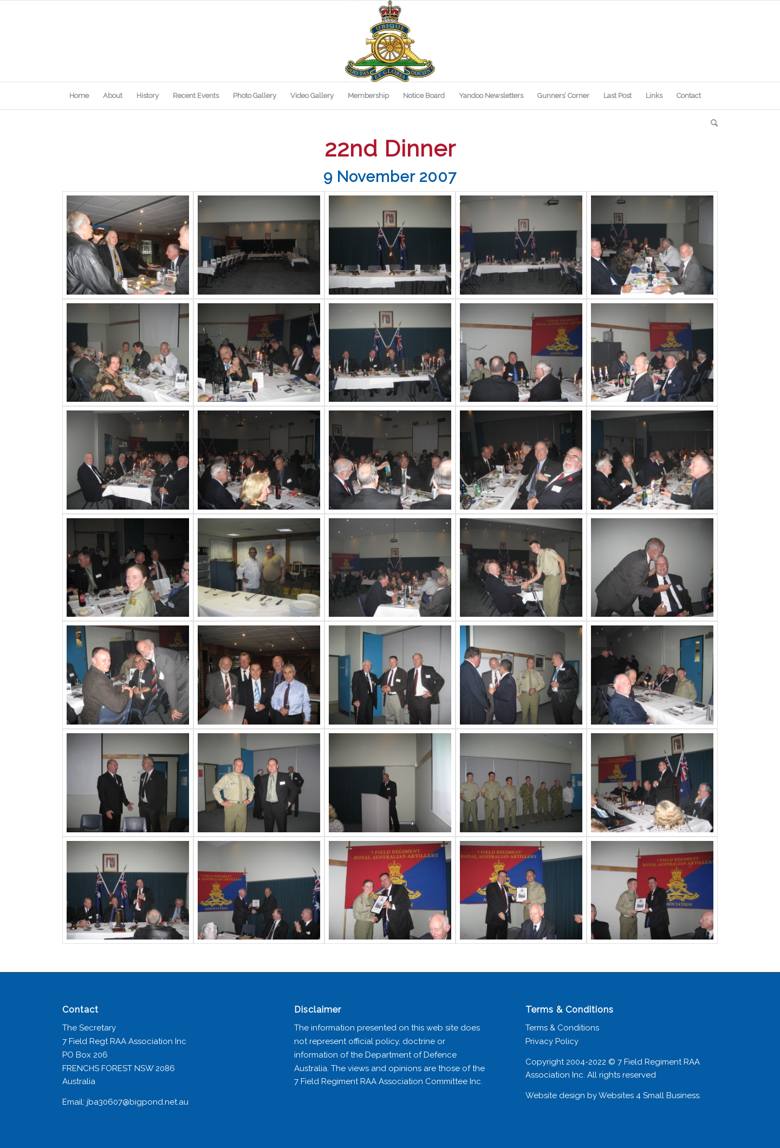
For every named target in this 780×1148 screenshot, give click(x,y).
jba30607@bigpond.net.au (137, 1102)
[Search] (711, 122)
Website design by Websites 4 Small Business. (613, 1095)
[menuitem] (79, 95)
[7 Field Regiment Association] (390, 41)
